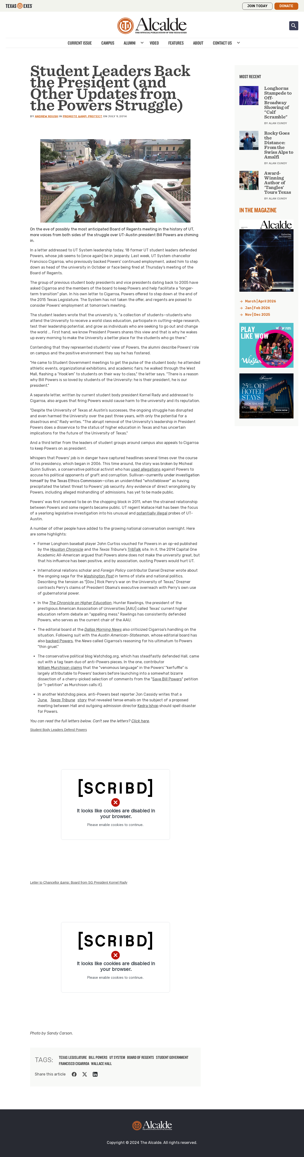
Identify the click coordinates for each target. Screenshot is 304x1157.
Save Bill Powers (167, 679)
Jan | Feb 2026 (257, 308)
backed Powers (59, 641)
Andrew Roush (46, 116)
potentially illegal (152, 513)
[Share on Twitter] (85, 1074)
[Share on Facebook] (74, 1074)
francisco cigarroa (74, 1063)
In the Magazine (258, 210)
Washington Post (99, 576)
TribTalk (134, 549)
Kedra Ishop (148, 705)
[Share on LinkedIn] (95, 1074)
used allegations (145, 469)
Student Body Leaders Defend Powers (58, 730)
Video (154, 43)
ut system (117, 1057)
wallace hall (101, 1063)
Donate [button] (286, 6)
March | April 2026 (260, 301)
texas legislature (73, 1057)
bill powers (98, 1057)
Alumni (129, 43)
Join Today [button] (257, 6)
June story (62, 700)
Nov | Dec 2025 (257, 315)
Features (176, 43)
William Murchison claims (60, 667)
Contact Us (222, 43)
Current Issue (80, 43)
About (198, 43)
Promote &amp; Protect (82, 116)
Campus (107, 43)
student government (172, 1057)
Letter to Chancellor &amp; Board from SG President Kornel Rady (78, 882)
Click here (140, 721)
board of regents (140, 1057)
